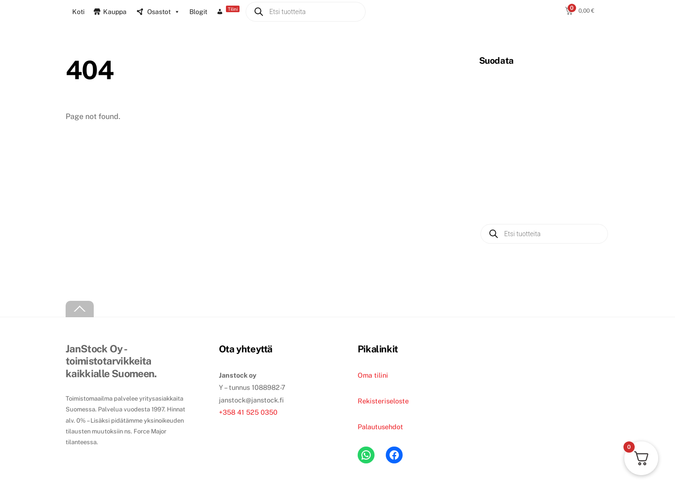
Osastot (163, 11)
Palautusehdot (380, 427)
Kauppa (115, 11)
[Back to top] (80, 309)
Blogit (198, 11)
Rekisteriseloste (383, 401)
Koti (78, 11)
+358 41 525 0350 (248, 412)
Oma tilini (373, 375)
